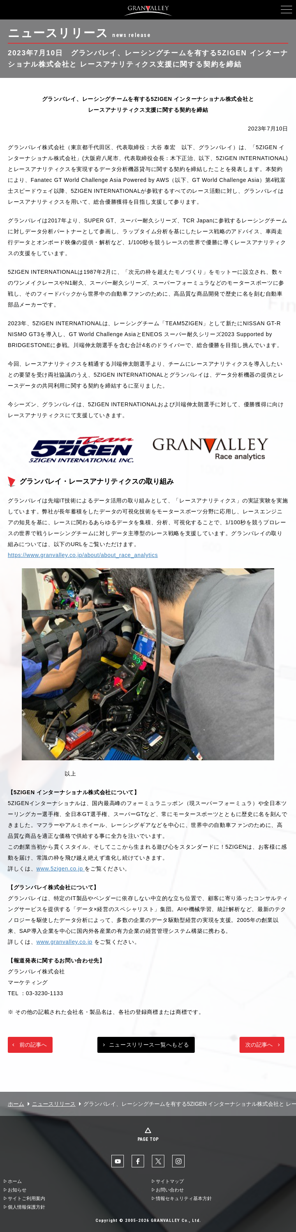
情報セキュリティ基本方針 (184, 1198)
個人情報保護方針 (26, 1207)
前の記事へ (33, 1045)
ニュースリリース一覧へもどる (149, 1045)
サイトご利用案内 (26, 1198)
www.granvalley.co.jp (65, 942)
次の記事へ (259, 1045)
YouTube (117, 1161)
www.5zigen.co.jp (61, 868)
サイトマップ (170, 1181)
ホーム (16, 1104)
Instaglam (178, 1161)
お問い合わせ (170, 1190)
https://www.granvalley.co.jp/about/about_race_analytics (83, 555)
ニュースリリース (54, 1104)
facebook (138, 1161)
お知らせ (17, 1190)
